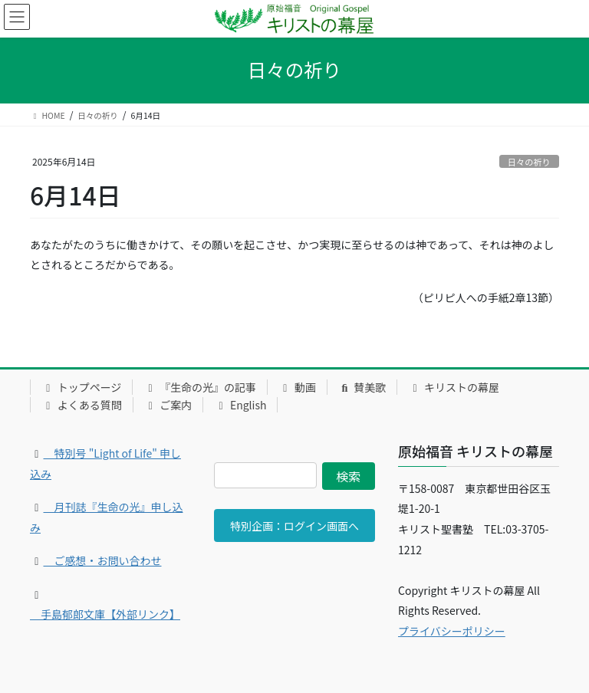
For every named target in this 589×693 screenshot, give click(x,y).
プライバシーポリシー (451, 631)
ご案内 (168, 404)
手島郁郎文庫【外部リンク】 (105, 614)
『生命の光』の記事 (199, 387)
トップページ (81, 387)
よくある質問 (81, 404)
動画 (297, 387)
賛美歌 (362, 387)
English (240, 404)
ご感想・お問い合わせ (103, 560)
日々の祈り (529, 162)
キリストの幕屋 (453, 387)
